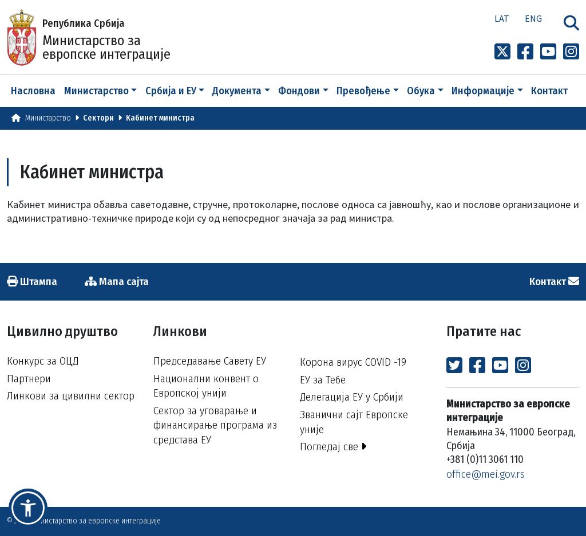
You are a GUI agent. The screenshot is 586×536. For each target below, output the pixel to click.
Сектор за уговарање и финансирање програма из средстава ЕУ (215, 425)
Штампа (32, 281)
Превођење (363, 91)
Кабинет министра (160, 118)
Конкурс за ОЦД (42, 360)
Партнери (29, 378)
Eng (533, 18)
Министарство (96, 91)
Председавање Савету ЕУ (209, 360)
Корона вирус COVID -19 (353, 362)
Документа (237, 91)
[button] (28, 508)
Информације (483, 91)
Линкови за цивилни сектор (70, 395)
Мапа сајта (117, 281)
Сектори (98, 118)
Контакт (549, 91)
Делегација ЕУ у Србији (351, 396)
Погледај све (333, 446)
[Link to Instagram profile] (571, 52)
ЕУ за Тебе (323, 379)
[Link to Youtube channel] (548, 52)
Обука (421, 91)
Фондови (299, 91)
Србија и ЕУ (170, 91)
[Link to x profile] (502, 52)
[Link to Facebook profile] (525, 52)
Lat (501, 18)
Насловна (33, 91)
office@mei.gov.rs (485, 474)
